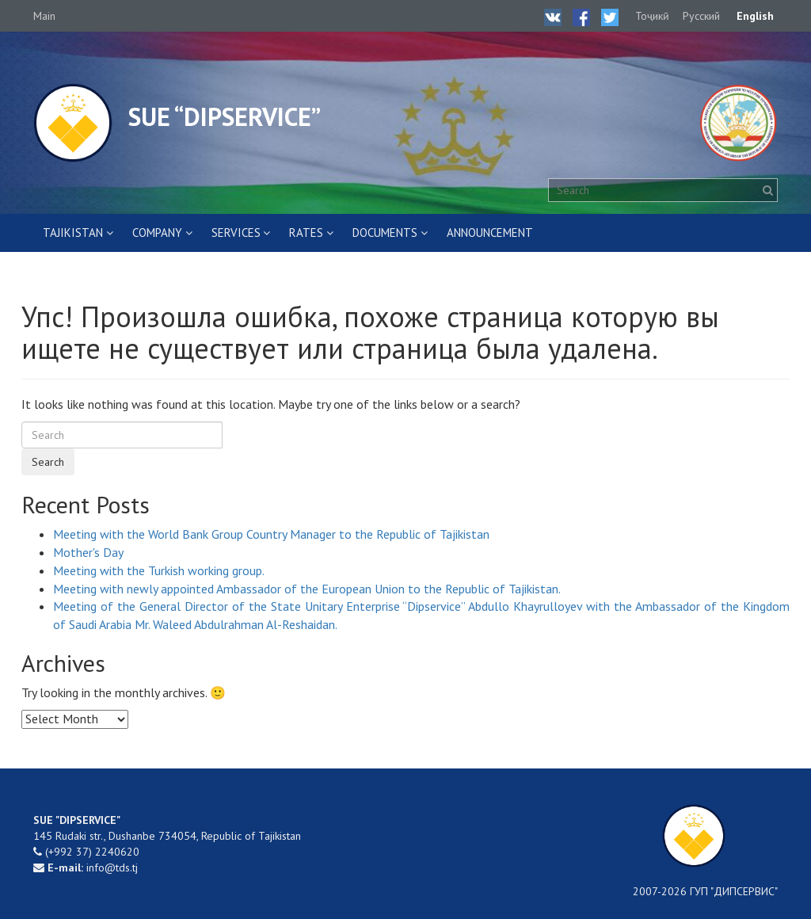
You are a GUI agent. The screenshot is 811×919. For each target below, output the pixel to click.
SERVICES (236, 232)
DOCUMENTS (384, 232)
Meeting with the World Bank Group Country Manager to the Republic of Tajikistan (271, 534)
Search (48, 462)
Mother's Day (88, 552)
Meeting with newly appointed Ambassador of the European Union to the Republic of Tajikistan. (307, 589)
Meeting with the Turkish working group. (159, 570)
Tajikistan (73, 232)
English (755, 16)
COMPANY (157, 232)
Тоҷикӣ (652, 16)
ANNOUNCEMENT (490, 232)
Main (44, 16)
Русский (701, 16)
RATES (306, 232)
